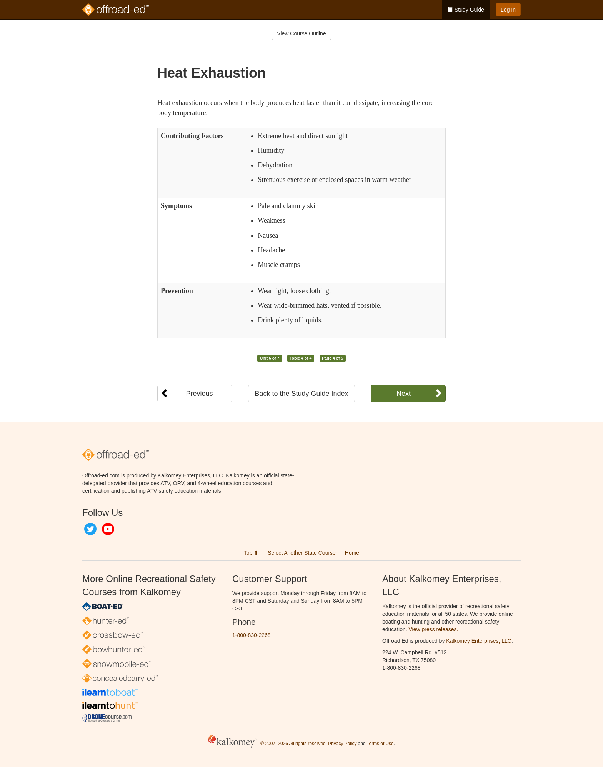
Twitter (90, 529)
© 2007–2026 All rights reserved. (293, 743)
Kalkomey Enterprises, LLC (478, 641)
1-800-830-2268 (251, 635)
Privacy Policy (342, 743)
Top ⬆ (251, 553)
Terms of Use (380, 743)
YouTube (108, 529)
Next (403, 393)
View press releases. (433, 629)
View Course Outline (301, 33)
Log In (508, 10)
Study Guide (466, 10)
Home (352, 553)
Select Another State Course (302, 553)
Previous (199, 393)
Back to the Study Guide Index (301, 393)
